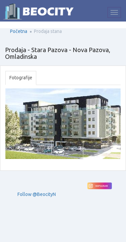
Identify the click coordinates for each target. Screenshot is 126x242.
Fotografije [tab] (20, 77)
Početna (18, 31)
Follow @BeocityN (36, 194)
